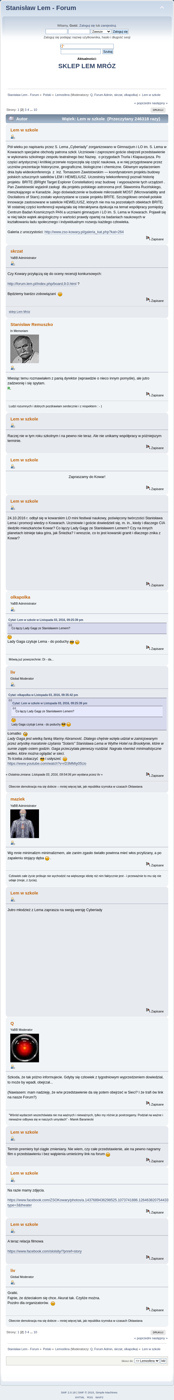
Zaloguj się (87, 25)
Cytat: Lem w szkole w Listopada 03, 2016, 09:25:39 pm (45, 620)
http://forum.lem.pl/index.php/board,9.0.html (42, 284)
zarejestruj (108, 25)
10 (35, 109)
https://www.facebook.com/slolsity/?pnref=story (44, 1251)
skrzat (118, 95)
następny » (160, 103)
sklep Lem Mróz (19, 311)
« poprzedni (142, 103)
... (32, 109)
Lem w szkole (24, 129)
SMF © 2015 (86, 1392)
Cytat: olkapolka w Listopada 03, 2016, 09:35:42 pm (43, 695)
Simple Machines (107, 1392)
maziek (17, 799)
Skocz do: (128, 1360)
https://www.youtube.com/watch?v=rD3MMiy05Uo (46, 764)
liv (12, 672)
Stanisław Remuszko (31, 324)
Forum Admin (103, 95)
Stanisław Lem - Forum (41, 7)
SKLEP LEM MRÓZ (87, 66)
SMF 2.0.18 (68, 1392)
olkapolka (130, 95)
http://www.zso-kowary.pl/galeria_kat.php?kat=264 (84, 232)
